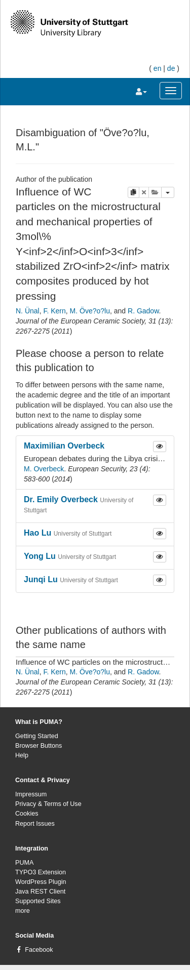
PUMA (24, 862)
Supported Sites (38, 901)
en (158, 68)
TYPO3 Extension (40, 872)
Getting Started (36, 736)
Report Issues (35, 823)
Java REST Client (40, 891)
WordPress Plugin (40, 881)
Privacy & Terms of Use (48, 803)
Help (21, 755)
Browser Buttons (38, 745)
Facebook (39, 949)
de (171, 68)
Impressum (31, 794)
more (22, 910)
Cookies (27, 813)
